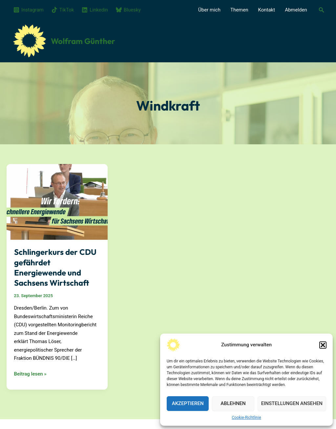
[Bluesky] (128, 10)
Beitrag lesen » (30, 374)
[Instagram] (28, 10)
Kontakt (266, 10)
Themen (239, 10)
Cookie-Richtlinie (246, 417)
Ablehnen (232, 403)
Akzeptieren (188, 403)
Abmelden (296, 10)
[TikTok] (63, 10)
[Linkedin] (95, 10)
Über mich (209, 10)
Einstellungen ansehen (292, 403)
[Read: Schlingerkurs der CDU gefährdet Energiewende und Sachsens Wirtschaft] (57, 201)
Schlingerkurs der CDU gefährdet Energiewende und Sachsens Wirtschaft (55, 267)
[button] (323, 345)
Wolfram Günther (83, 41)
